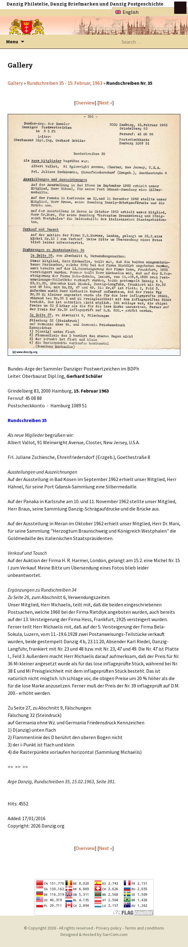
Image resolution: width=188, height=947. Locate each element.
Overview (85, 103)
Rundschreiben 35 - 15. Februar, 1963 (64, 83)
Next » (105, 103)
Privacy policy (109, 928)
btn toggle (180, 8)
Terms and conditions (144, 928)
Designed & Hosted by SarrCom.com (94, 934)
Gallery (15, 83)
